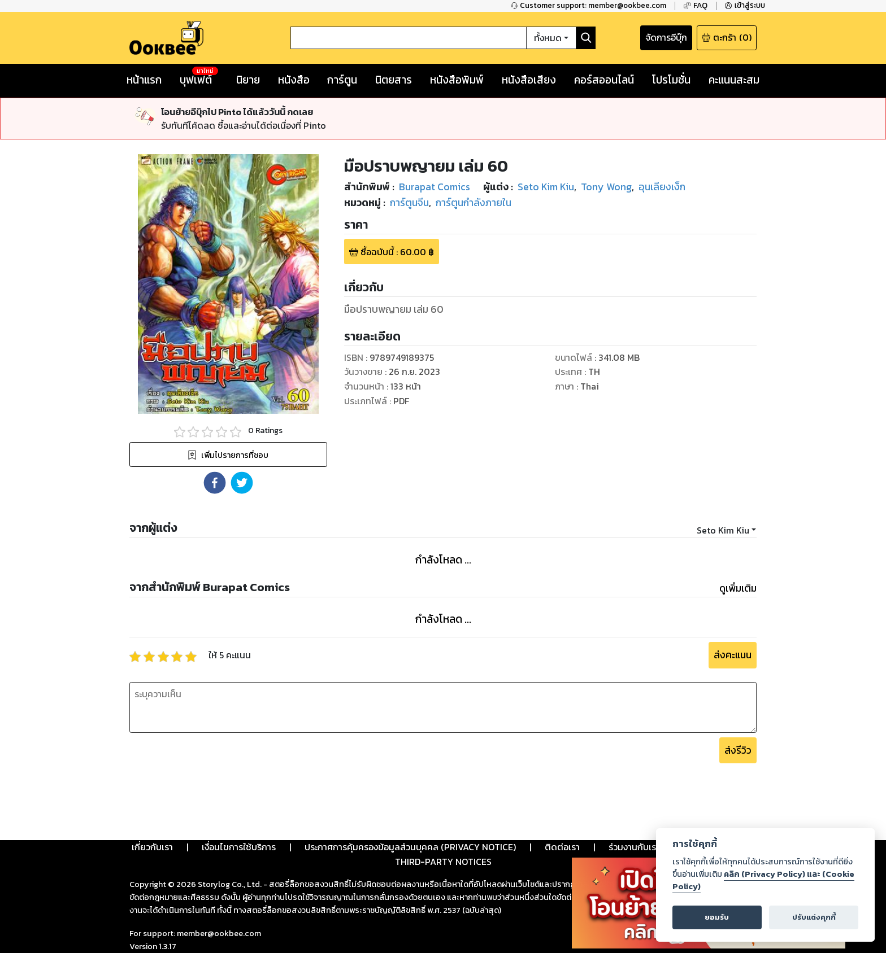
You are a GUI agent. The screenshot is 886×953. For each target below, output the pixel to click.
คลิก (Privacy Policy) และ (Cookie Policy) (763, 880)
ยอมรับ (717, 917)
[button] (214, 482)
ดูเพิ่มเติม (738, 588)
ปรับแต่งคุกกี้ (814, 917)
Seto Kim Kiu (723, 530)
